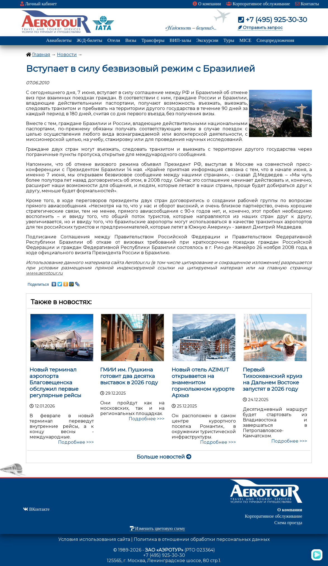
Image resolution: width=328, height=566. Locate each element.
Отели (113, 40)
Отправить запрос (260, 27)
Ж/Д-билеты (89, 40)
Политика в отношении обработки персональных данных (202, 539)
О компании (207, 3)
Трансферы (152, 40)
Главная (41, 54)
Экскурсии (207, 40)
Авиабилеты (58, 40)
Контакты (307, 3)
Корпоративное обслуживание (258, 3)
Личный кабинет (38, 3)
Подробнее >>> (76, 442)
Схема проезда (288, 522)
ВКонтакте (36, 509)
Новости (67, 54)
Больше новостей (164, 457)
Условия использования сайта (94, 539)
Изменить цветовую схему (157, 528)
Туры (228, 40)
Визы (130, 40)
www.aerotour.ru (44, 273)
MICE (245, 40)
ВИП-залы (180, 40)
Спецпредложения (275, 40)
